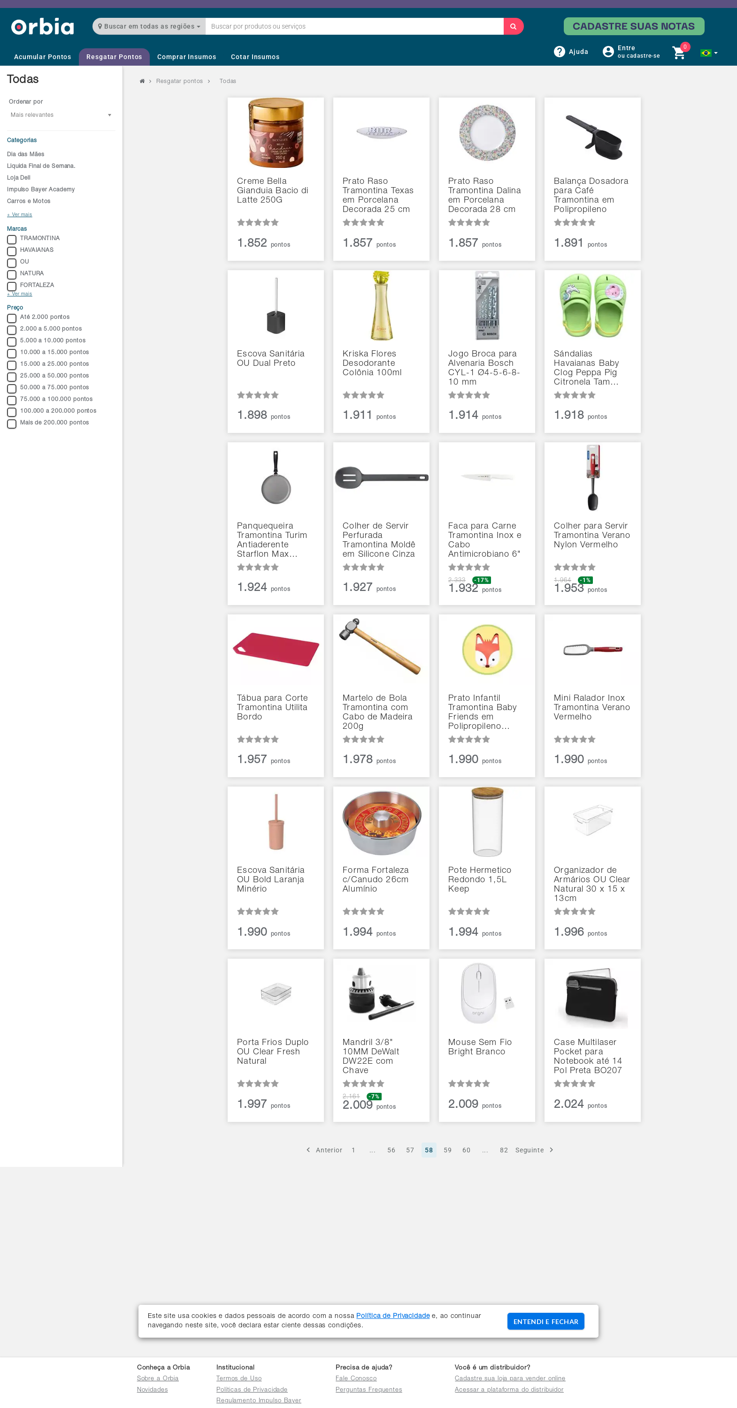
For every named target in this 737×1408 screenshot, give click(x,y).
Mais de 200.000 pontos (48, 424)
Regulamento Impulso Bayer (258, 1401)
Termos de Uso (238, 1379)
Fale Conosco (356, 1379)
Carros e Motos (29, 201)
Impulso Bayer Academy (41, 190)
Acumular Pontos (42, 57)
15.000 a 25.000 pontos (48, 365)
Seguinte (535, 1149)
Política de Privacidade (393, 1316)
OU (18, 263)
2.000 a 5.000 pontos (44, 330)
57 (410, 1150)
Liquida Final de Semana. (41, 166)
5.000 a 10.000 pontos (46, 342)
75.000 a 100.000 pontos (50, 400)
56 (391, 1150)
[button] (709, 53)
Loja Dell (19, 178)
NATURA (25, 275)
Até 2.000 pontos (38, 318)
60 (466, 1150)
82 (504, 1150)
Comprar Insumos (186, 57)
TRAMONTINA (33, 239)
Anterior (323, 1149)
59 (448, 1150)
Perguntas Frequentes (369, 1390)
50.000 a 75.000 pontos (48, 389)
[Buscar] (513, 26)
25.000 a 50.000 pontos (48, 377)
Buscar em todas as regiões (149, 26)
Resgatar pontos (179, 81)
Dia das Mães (26, 155)
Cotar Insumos (255, 57)
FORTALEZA (30, 286)
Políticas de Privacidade (252, 1390)
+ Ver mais (19, 215)
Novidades (152, 1390)
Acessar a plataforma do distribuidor (509, 1390)
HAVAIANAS (30, 251)
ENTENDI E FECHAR (546, 1321)
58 (429, 1150)
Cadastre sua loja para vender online (510, 1379)
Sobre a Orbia (158, 1379)
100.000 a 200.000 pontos (52, 412)
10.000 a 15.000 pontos (48, 353)
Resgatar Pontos (114, 57)
